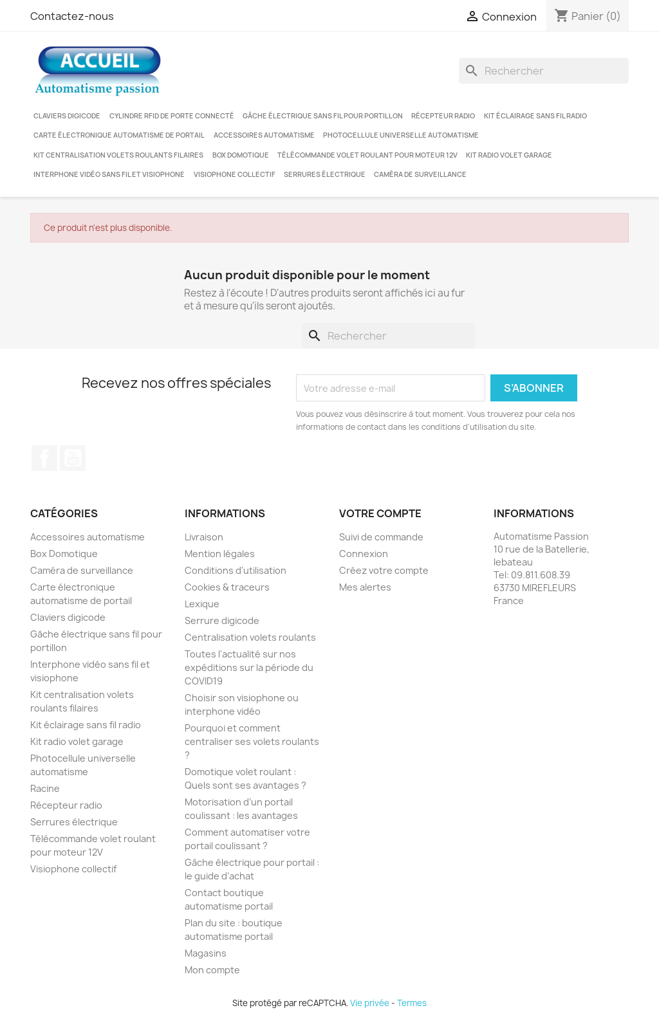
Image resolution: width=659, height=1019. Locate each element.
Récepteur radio (443, 115)
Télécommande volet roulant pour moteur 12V (367, 155)
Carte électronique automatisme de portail (119, 135)
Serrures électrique (325, 174)
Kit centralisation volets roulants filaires (118, 155)
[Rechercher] (544, 71)
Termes (412, 1003)
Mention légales (220, 553)
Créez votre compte (384, 570)
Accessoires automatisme (264, 135)
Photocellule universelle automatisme (401, 135)
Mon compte (212, 970)
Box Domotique (240, 155)
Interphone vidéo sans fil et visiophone (109, 174)
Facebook (44, 458)
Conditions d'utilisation (235, 570)
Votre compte (380, 513)
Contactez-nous (72, 16)
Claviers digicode (66, 115)
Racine (45, 788)
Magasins (206, 953)
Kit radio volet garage (509, 155)
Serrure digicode (222, 620)
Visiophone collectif (234, 174)
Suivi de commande (381, 537)
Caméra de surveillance (420, 174)
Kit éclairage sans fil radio (535, 115)
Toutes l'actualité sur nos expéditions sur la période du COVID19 (249, 667)
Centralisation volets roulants (250, 637)
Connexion (363, 553)
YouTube (73, 458)
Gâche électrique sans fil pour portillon (323, 115)
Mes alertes (365, 587)
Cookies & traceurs (227, 587)
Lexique (202, 604)
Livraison (204, 537)
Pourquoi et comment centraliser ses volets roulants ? (252, 741)
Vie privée (369, 1003)
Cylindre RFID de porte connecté (171, 115)
